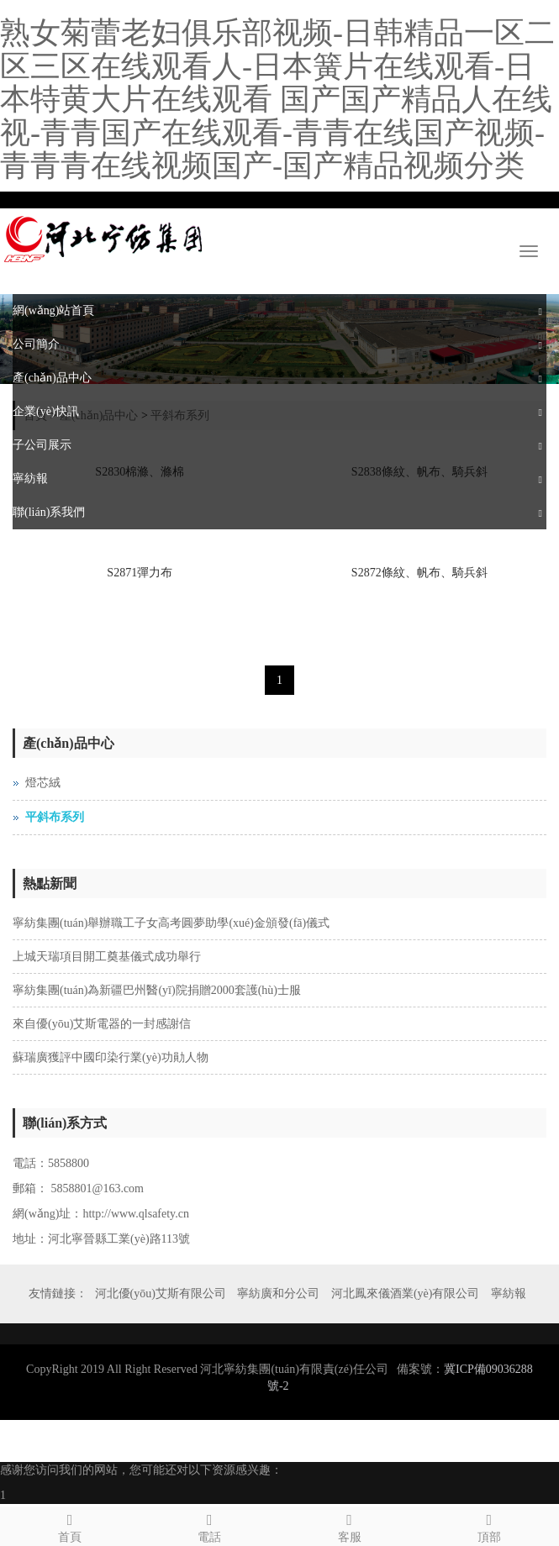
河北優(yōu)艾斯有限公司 (160, 1293)
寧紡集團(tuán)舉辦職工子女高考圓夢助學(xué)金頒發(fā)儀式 (171, 923)
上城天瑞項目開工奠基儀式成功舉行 (107, 956)
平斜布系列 (54, 817)
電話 (209, 1525)
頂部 (489, 1525)
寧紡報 (30, 478)
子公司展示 (42, 445)
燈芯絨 (43, 782)
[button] (540, 311)
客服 (349, 1525)
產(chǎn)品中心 (52, 377)
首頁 (70, 1525)
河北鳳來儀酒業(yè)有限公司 (405, 1293)
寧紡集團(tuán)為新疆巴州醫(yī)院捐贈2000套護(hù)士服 (157, 990)
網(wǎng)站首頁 (53, 310)
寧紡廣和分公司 (278, 1293)
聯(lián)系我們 (49, 512)
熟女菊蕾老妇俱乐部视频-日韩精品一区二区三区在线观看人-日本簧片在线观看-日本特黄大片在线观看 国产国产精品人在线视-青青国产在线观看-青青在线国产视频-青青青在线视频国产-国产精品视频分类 (277, 99)
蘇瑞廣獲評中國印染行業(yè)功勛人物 (110, 1057)
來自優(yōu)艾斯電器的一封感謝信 (102, 1024)
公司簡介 (36, 344)
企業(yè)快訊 (46, 411)
